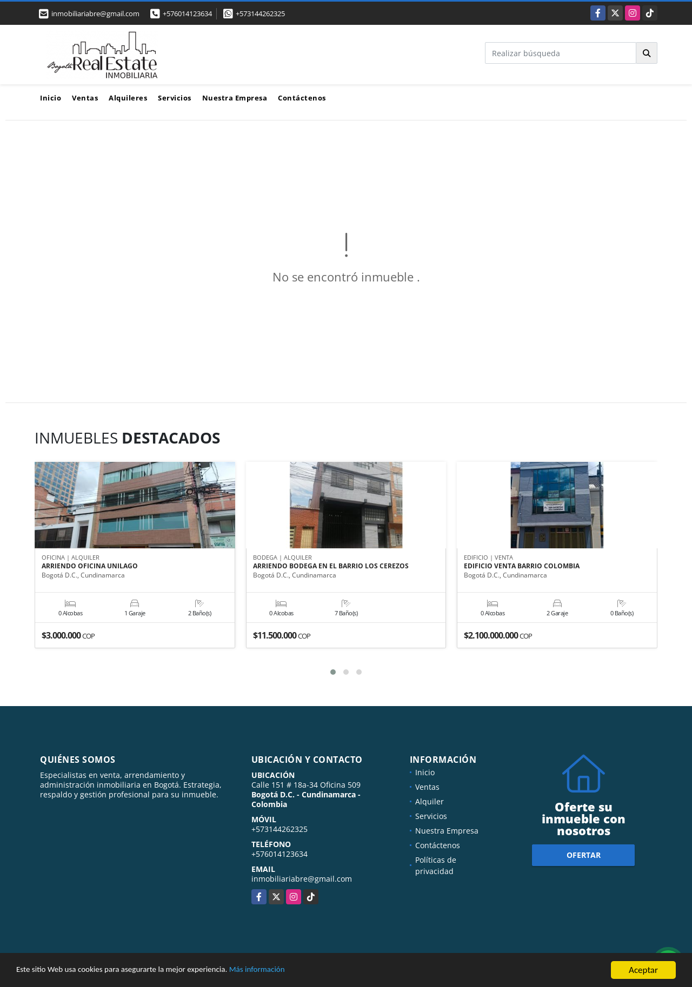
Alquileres (128, 98)
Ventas (85, 98)
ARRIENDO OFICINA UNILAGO (90, 566)
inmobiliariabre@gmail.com (301, 879)
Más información (288, 971)
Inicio (50, 98)
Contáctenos (302, 98)
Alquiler (429, 801)
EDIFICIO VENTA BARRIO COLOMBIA (522, 566)
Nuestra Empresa (235, 98)
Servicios (174, 98)
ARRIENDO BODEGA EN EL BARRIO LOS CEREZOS (331, 566)
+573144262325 (260, 13)
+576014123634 (187, 13)
